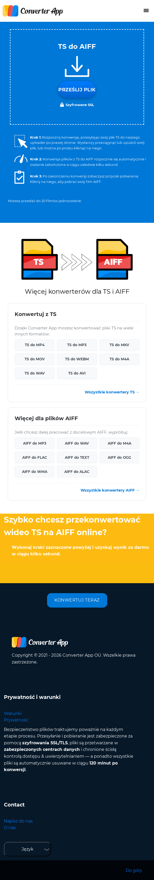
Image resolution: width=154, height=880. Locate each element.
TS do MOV (35, 359)
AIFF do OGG (119, 457)
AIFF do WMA (34, 472)
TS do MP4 (34, 345)
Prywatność (16, 720)
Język (27, 849)
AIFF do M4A (119, 443)
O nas (10, 827)
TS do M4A (119, 359)
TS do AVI (76, 373)
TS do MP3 (77, 345)
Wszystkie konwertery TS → (112, 392)
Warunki (13, 713)
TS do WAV (35, 373)
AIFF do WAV (77, 443)
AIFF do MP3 (34, 443)
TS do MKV (119, 345)
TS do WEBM (77, 359)
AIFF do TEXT (77, 457)
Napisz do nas (18, 821)
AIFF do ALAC (76, 472)
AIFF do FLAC (34, 457)
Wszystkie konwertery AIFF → (110, 490)
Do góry (134, 870)
